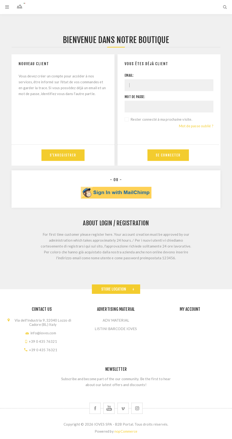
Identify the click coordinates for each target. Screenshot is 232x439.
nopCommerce (125, 431)
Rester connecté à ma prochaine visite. (161, 119)
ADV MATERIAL (116, 320)
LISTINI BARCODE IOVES (116, 329)
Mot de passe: (135, 97)
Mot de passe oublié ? (196, 126)
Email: (129, 75)
